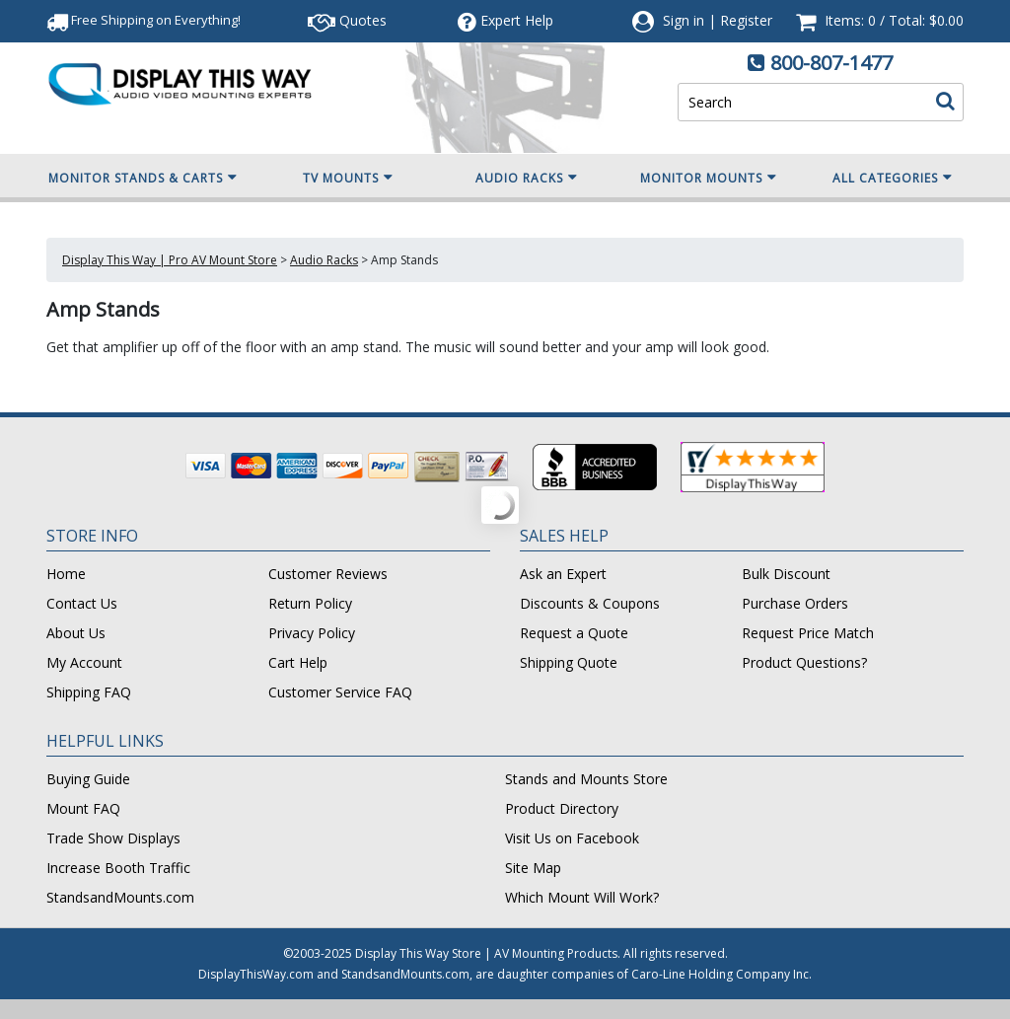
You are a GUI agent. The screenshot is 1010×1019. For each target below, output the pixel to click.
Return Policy (310, 603)
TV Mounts (348, 177)
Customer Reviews (328, 573)
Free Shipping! (143, 20)
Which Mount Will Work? (582, 897)
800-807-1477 (831, 62)
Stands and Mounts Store (586, 778)
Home (66, 573)
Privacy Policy (311, 632)
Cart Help (297, 662)
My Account (84, 662)
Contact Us (81, 603)
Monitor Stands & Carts (143, 177)
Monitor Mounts (708, 177)
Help (505, 20)
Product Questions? (804, 662)
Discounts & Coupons (590, 603)
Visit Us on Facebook (572, 838)
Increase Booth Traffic (118, 867)
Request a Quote (574, 632)
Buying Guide (88, 778)
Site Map (533, 867)
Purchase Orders (795, 603)
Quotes (347, 20)
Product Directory (561, 808)
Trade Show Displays (113, 838)
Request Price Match (808, 632)
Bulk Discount (786, 573)
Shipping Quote (568, 662)
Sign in (683, 20)
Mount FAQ (83, 808)
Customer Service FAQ (340, 692)
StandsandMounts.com (120, 897)
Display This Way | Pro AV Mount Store (169, 260)
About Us (76, 632)
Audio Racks (526, 177)
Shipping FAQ (88, 692)
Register (746, 20)
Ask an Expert (563, 573)
